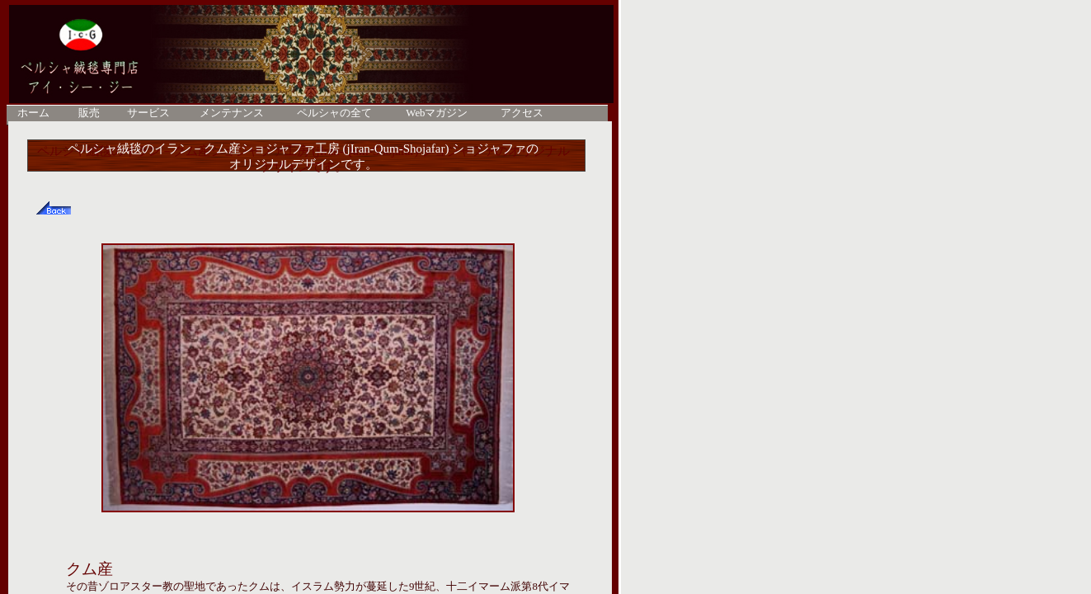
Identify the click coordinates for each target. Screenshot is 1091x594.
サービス (148, 113)
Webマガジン (437, 113)
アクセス (522, 113)
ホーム (33, 113)
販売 (89, 113)
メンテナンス (232, 113)
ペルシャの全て (334, 113)
